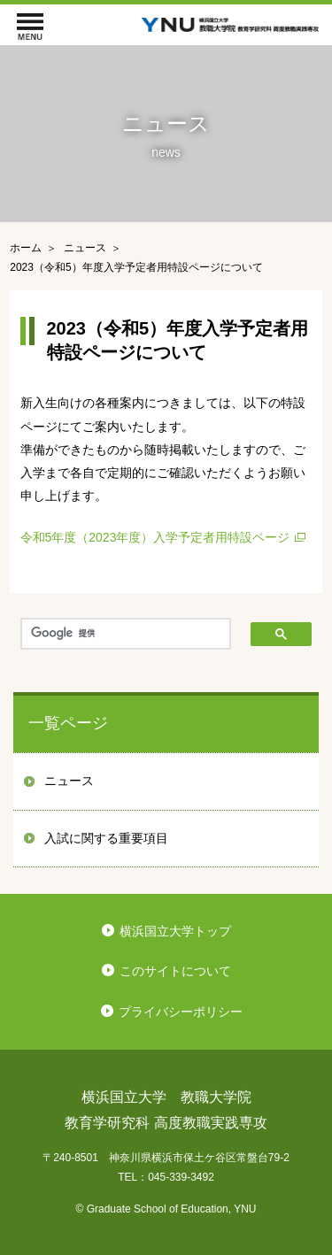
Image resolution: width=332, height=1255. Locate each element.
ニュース (69, 781)
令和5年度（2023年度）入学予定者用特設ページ (155, 537)
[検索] (125, 634)
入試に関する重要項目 (106, 838)
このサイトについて (175, 971)
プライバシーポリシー (181, 1012)
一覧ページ (68, 723)
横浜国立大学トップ (175, 931)
